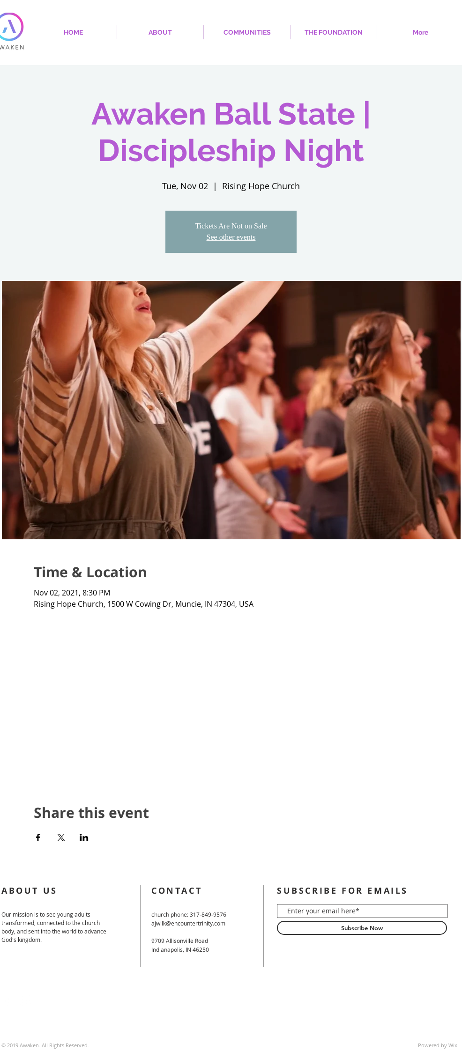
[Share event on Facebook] (38, 837)
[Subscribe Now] (362, 928)
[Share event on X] (61, 837)
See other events (231, 237)
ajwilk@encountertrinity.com (188, 923)
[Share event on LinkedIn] (84, 837)
